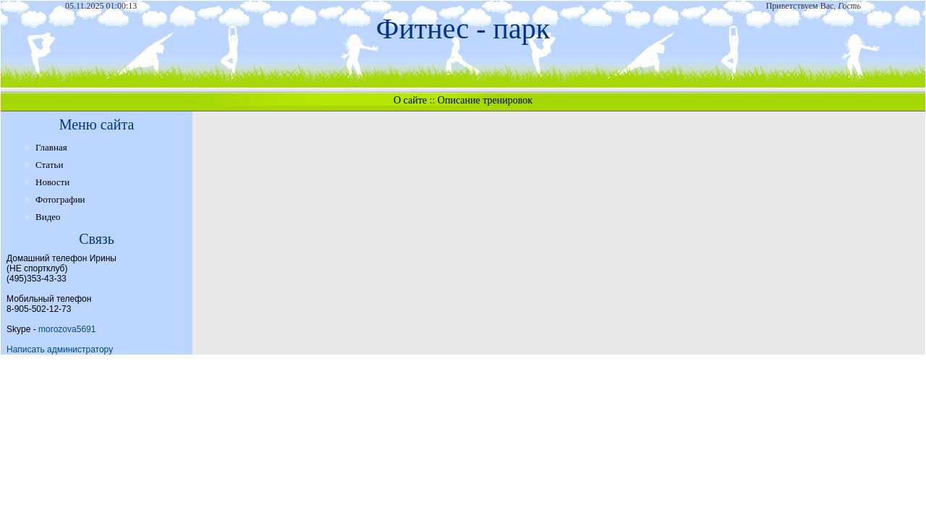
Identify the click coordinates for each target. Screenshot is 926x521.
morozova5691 (66, 329)
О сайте (410, 100)
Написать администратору (60, 349)
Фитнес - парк (463, 28)
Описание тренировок (485, 100)
